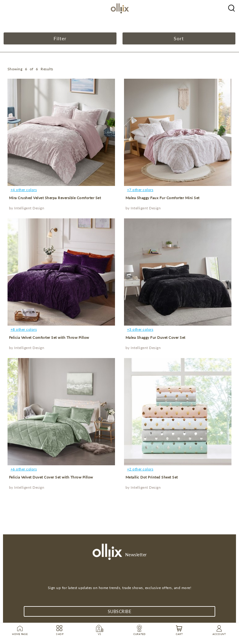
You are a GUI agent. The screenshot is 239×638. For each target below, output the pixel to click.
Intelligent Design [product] (29, 208)
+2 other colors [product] (140, 469)
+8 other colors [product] (24, 329)
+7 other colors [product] (140, 189)
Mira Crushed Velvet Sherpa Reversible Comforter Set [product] (55, 198)
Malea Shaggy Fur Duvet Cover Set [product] (155, 337)
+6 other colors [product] (24, 469)
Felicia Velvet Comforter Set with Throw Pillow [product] (49, 337)
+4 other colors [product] (24, 189)
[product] (61, 132)
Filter (60, 38)
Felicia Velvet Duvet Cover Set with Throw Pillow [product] (51, 477)
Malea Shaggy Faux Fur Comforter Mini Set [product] (163, 198)
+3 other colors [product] (140, 329)
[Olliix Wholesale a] (231, 7)
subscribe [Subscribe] (120, 611)
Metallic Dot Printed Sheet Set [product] (152, 477)
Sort (179, 38)
